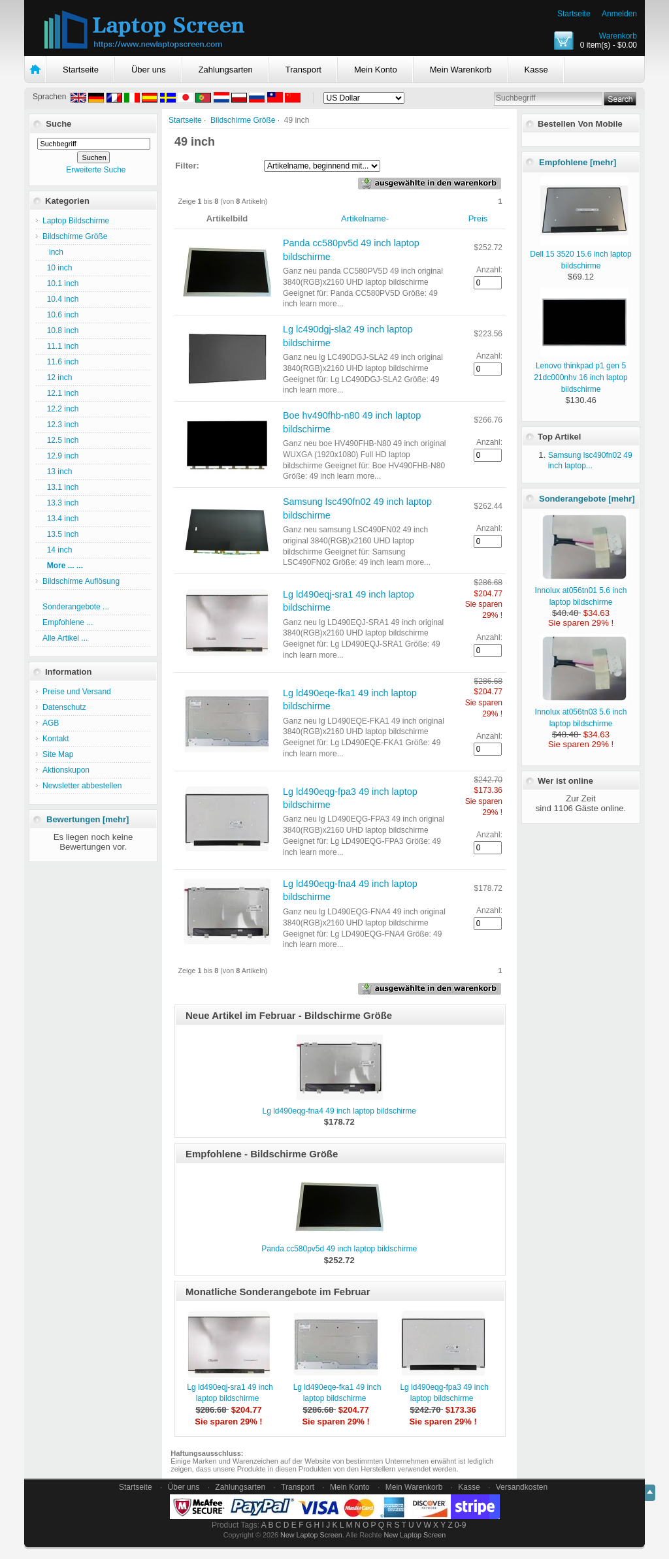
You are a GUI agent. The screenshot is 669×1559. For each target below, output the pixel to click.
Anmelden (619, 13)
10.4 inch (60, 299)
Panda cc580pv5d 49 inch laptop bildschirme (339, 1248)
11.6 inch (60, 361)
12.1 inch (60, 393)
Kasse (536, 69)
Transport (303, 69)
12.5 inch (60, 440)
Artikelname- (365, 218)
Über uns (148, 69)
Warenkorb (618, 35)
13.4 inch (60, 518)
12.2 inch (60, 408)
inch (52, 252)
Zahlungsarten (226, 69)
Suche (58, 124)
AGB (50, 723)
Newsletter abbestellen (82, 785)
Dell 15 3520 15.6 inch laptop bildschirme (580, 254)
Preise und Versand (76, 691)
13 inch (57, 471)
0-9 (460, 1525)
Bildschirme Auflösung (81, 581)
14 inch (57, 549)
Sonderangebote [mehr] (587, 499)
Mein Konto (375, 69)
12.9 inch (60, 455)
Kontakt (55, 738)
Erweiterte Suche (95, 169)
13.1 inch (60, 487)
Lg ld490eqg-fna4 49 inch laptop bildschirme (339, 1111)
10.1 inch (60, 283)
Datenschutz (64, 707)
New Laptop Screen (311, 1535)
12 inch (57, 377)
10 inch (57, 267)
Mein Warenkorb (461, 69)
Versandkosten (521, 1487)
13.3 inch (60, 502)
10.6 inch (60, 314)
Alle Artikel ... (65, 638)
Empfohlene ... (67, 622)
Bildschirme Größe (242, 120)
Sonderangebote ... (75, 606)
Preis (478, 218)
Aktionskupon (66, 770)
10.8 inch (60, 330)
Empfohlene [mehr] (577, 162)
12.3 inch (60, 424)
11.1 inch (60, 346)
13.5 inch (60, 534)
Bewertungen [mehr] (87, 819)
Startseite (574, 13)
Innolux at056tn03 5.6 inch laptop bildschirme (581, 712)
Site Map (57, 754)
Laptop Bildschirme (75, 220)
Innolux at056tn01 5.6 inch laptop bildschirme (581, 590)
